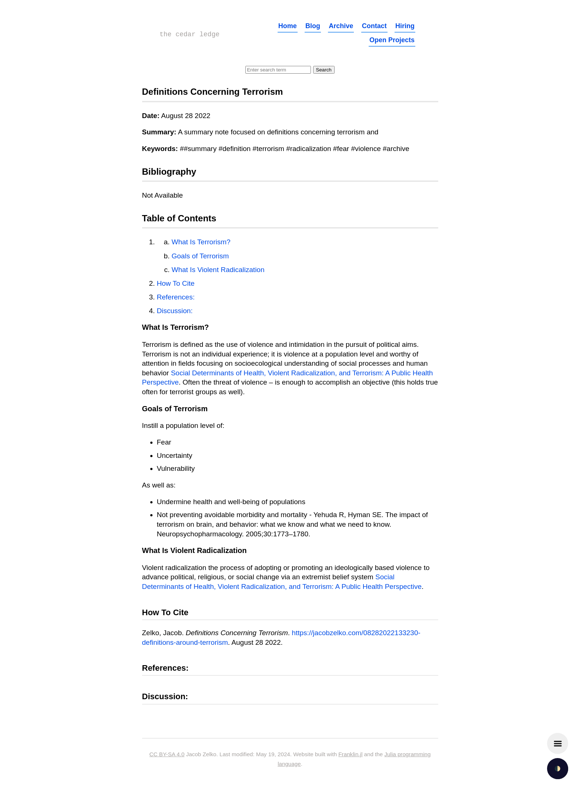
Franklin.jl (350, 754)
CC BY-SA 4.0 (167, 754)
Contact (374, 26)
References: (176, 297)
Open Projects (392, 40)
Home (287, 26)
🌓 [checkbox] (557, 768)
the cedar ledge (189, 34)
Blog (312, 26)
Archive (341, 26)
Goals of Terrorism (200, 256)
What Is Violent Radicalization (218, 270)
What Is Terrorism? (201, 242)
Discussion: (175, 311)
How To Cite (176, 283)
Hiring (405, 26)
